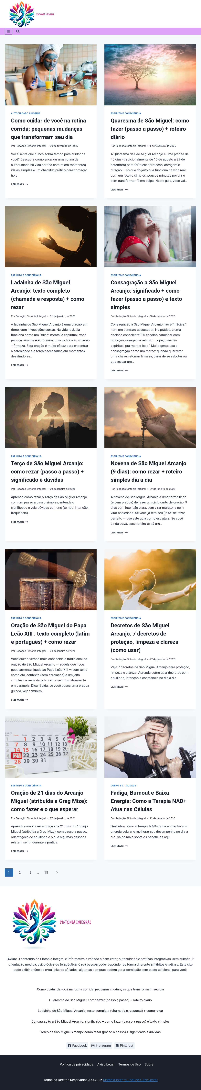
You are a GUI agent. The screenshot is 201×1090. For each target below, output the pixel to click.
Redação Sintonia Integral (31, 145)
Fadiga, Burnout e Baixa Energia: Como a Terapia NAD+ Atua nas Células (148, 801)
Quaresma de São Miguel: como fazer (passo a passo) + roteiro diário (150, 128)
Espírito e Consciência (126, 113)
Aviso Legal (105, 1064)
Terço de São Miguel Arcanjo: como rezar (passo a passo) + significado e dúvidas (47, 471)
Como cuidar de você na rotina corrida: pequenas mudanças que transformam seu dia (48, 128)
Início (52, 1064)
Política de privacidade (76, 1064)
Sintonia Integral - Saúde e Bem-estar (130, 1080)
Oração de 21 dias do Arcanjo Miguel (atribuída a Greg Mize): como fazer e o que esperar (49, 801)
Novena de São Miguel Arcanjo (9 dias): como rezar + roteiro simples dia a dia (148, 471)
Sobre (149, 1064)
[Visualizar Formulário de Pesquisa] (17, 31)
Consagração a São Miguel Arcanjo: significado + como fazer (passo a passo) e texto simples (100, 1021)
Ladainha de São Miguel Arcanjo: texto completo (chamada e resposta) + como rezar (100, 1011)
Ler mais (19, 184)
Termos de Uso (129, 1064)
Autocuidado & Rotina (25, 113)
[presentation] (51, 74)
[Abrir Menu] (8, 31)
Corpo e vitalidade (123, 785)
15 (46, 872)
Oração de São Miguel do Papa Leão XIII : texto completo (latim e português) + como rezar (50, 633)
